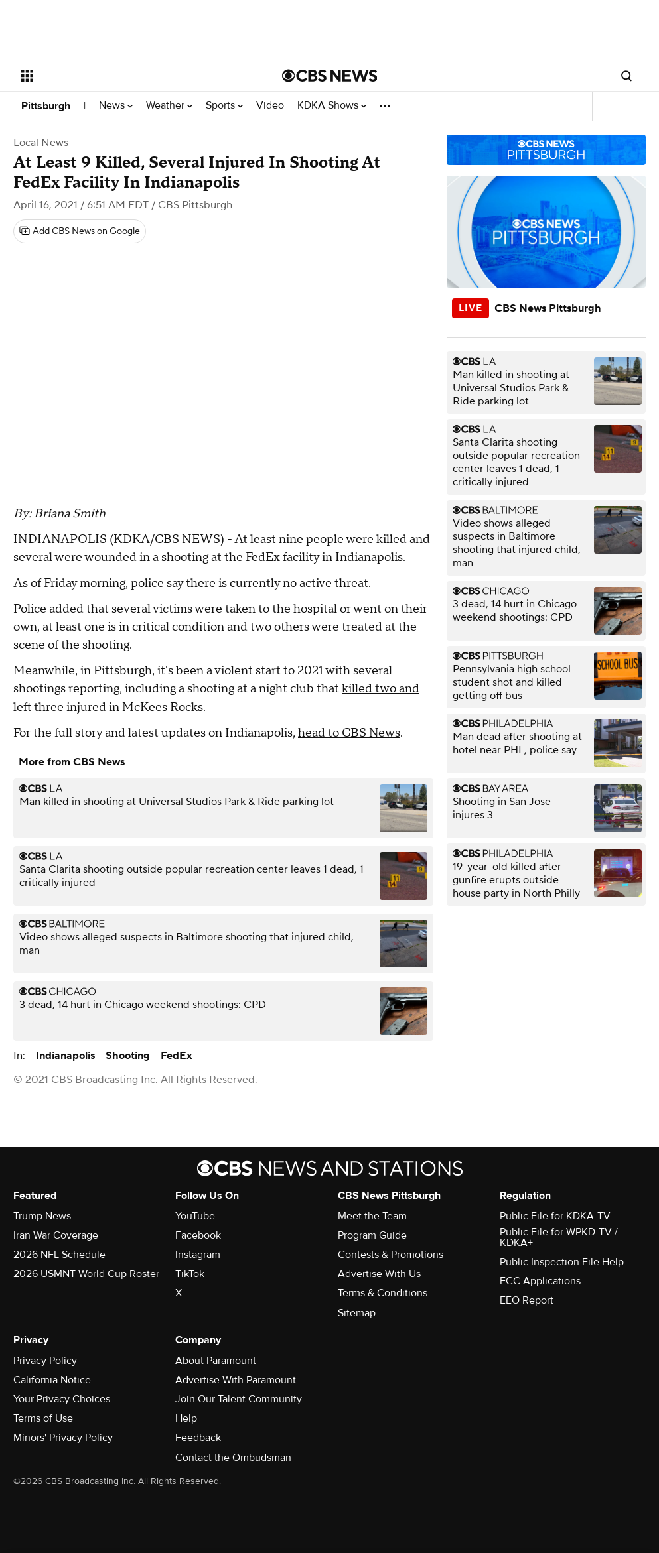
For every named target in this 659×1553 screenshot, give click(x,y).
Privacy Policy (45, 1360)
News (116, 105)
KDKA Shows (331, 105)
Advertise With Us (379, 1274)
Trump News (42, 1216)
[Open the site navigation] (124, 76)
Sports (224, 105)
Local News (40, 142)
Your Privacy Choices (61, 1399)
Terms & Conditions (382, 1293)
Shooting (128, 1055)
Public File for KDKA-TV (555, 1216)
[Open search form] (626, 75)
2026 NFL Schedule (59, 1254)
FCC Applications (540, 1281)
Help (186, 1418)
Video (270, 105)
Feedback (198, 1437)
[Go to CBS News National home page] (330, 75)
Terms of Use (43, 1418)
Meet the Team (372, 1216)
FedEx (176, 1055)
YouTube (195, 1216)
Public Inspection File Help (562, 1262)
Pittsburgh (45, 106)
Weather (169, 105)
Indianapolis (65, 1055)
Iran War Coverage (55, 1235)
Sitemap (357, 1313)
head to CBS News (349, 733)
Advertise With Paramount (235, 1380)
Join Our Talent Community (238, 1399)
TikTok (189, 1274)
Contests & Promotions (390, 1254)
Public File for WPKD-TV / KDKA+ (559, 1237)
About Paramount (215, 1360)
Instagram (197, 1254)
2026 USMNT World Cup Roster (86, 1274)
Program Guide (372, 1235)
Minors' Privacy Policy (63, 1437)
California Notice (52, 1380)
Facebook (198, 1235)
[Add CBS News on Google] (79, 231)
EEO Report (526, 1300)
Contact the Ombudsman (233, 1457)
